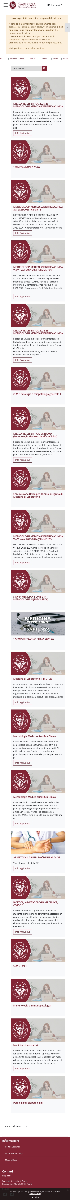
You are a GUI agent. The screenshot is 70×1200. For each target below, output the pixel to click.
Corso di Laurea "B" (56, 58)
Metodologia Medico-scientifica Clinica (34, 736)
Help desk (6, 1175)
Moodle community (14, 1153)
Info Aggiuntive (22, 133)
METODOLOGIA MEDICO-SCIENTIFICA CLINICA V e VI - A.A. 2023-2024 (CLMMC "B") (38, 538)
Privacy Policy (35, 1193)
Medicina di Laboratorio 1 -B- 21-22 (32, 678)
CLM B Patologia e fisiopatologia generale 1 (37, 394)
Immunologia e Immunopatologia (32, 1005)
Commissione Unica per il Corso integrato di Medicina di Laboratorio (37, 495)
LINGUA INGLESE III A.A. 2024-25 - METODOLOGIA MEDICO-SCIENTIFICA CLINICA (38, 332)
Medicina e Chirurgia (46, 58)
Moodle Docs (11, 1160)
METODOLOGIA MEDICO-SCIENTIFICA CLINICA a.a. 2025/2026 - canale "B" (38, 208)
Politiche (8, 1129)
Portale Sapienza (12, 1146)
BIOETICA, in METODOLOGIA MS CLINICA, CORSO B (35, 904)
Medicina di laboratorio (26, 1045)
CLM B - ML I (19, 966)
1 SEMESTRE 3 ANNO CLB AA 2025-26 (33, 639)
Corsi (6, 58)
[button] (56, 5)
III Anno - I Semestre (66, 58)
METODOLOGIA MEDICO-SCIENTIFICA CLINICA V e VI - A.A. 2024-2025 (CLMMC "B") (38, 269)
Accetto (35, 1197)
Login (23, 1126)
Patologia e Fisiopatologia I (28, 1102)
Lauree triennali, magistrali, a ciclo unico (18, 58)
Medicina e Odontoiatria (34, 58)
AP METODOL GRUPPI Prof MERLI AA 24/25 (36, 857)
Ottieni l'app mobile (13, 1132)
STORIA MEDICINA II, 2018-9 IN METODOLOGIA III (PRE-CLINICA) (30, 598)
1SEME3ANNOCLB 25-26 (26, 167)
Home (1, 58)
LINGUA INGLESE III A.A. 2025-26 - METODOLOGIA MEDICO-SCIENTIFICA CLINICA (38, 105)
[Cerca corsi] (26, 68)
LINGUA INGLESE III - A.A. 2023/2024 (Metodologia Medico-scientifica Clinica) (35, 435)
